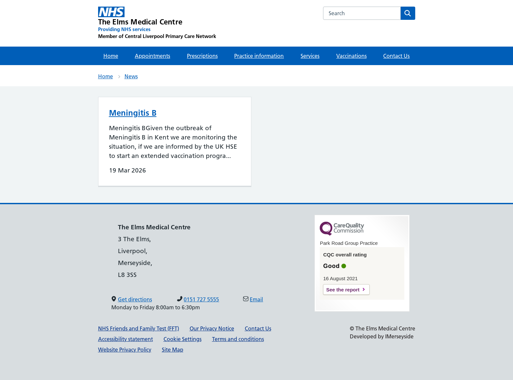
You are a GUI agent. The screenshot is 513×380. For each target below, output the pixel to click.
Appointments (152, 56)
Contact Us (396, 56)
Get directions (135, 299)
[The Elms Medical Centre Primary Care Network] (157, 23)
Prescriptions (202, 56)
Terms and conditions (238, 339)
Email (256, 299)
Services (310, 56)
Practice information (259, 56)
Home (110, 56)
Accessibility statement (125, 339)
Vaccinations (351, 56)
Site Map (172, 349)
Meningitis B (133, 113)
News (131, 76)
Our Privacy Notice (212, 328)
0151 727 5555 (201, 299)
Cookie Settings (183, 339)
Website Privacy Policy (124, 349)
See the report (342, 289)
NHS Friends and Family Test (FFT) (138, 328)
